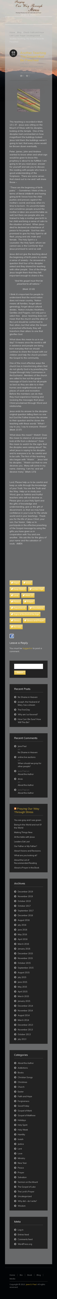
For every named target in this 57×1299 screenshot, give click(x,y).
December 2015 (25, 953)
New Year (22, 1163)
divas (20, 779)
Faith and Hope (37, 32)
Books (21, 1072)
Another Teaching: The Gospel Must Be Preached (33, 56)
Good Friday (23, 1106)
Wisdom (22, 1206)
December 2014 (25, 1006)
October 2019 (24, 901)
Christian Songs (25, 1077)
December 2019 (25, 891)
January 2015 (24, 1001)
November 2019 (25, 896)
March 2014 (23, 1020)
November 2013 (25, 1029)
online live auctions (27, 757)
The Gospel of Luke (27, 1187)
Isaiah (20, 1139)
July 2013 (22, 1039)
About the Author (26, 774)
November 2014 (25, 1010)
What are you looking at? (25, 855)
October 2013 (24, 1034)
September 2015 (26, 967)
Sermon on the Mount (28, 1182)
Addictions (23, 1068)
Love (16, 35)
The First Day (24, 709)
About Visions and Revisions (27, 851)
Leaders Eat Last (22, 841)
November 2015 (25, 958)
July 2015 (22, 977)
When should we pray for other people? (29, 765)
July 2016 (22, 925)
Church (26, 32)
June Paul (24, 63)
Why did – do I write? (27, 1201)
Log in (20, 1230)
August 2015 (24, 972)
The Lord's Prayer (26, 1191)
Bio (21, 1275)
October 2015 (24, 963)
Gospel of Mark (25, 1110)
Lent (12, 35)
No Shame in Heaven (28, 697)
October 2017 (24, 906)
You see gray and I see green (27, 820)
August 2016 (24, 920)
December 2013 (25, 1025)
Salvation (22, 1177)
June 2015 (22, 982)
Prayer (23, 35)
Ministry (21, 1158)
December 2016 (25, 915)
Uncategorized (33, 35)
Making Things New (23, 832)
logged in (27, 648)
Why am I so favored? (28, 714)
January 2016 (24, 948)
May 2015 (22, 987)
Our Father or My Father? (25, 846)
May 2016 (22, 934)
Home (12, 32)
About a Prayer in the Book (26, 867)
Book (29, 1275)
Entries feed (23, 1234)
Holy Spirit (22, 1125)
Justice (21, 1144)
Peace (21, 1168)
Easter (21, 1091)
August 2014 (24, 1015)
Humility (21, 1134)
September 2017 (26, 910)
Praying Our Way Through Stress (26, 810)
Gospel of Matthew (26, 1115)
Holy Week (23, 1129)
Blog (19, 32)
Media (12, 1279)
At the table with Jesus (24, 837)
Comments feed (25, 1239)
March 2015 (23, 996)
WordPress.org (25, 1244)
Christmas (22, 1082)
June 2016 (22, 929)
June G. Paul (31, 1284)
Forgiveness (23, 1101)
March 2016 (23, 944)
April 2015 (23, 991)
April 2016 (23, 939)
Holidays (22, 1120)
